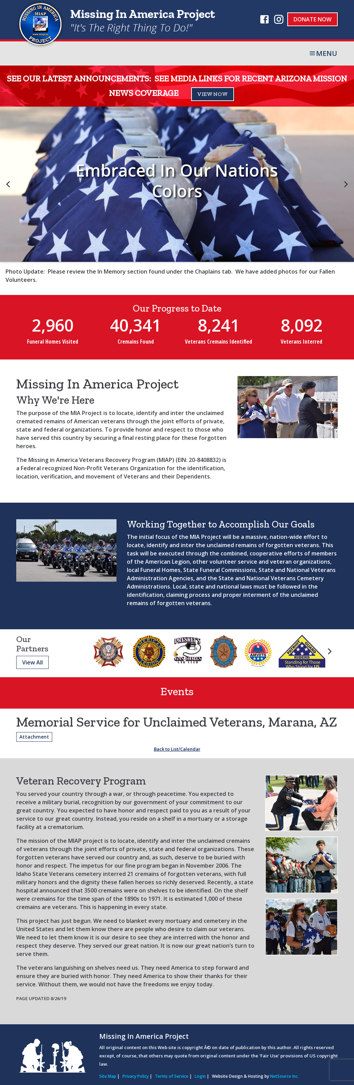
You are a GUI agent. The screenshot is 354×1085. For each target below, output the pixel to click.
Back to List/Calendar (177, 749)
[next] (345, 184)
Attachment (34, 736)
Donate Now (313, 19)
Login (200, 1076)
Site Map (107, 1076)
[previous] (8, 184)
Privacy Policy (135, 1076)
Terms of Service (171, 1076)
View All (32, 662)
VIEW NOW (212, 94)
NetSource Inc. (284, 1076)
